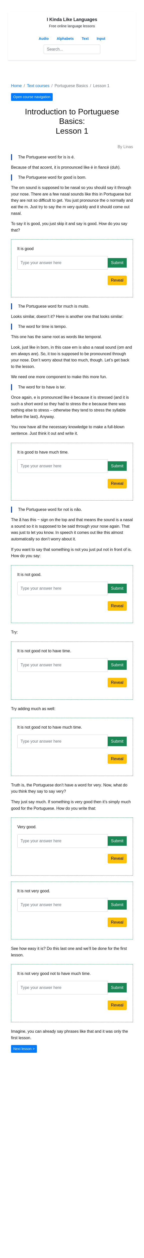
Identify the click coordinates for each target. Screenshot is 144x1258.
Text (85, 39)
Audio (44, 39)
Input (101, 39)
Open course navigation (31, 97)
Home (16, 86)
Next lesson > (24, 1049)
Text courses (38, 86)
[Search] (72, 49)
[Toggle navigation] (18, 71)
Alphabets (65, 39)
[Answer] (62, 263)
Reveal (117, 280)
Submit (117, 263)
